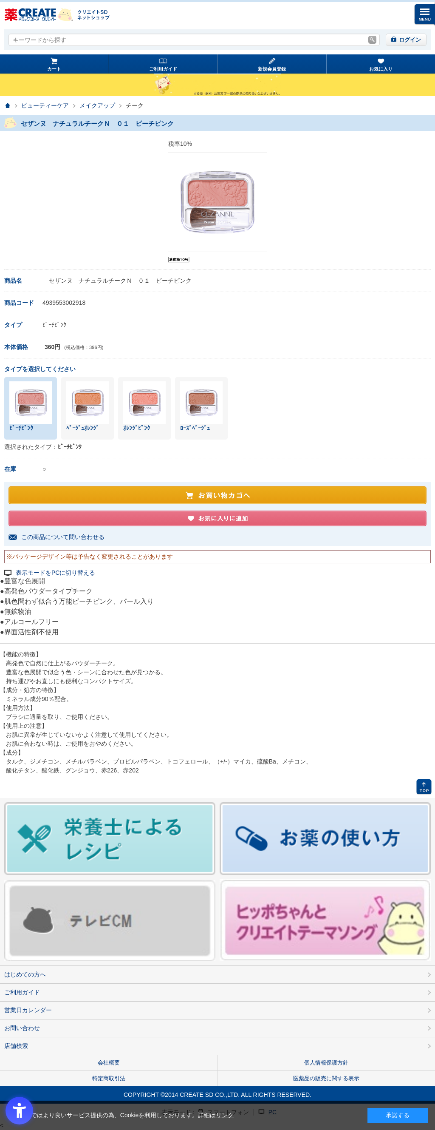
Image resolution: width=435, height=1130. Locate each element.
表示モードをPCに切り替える (55, 573)
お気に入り (381, 68)
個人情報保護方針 (326, 1062)
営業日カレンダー (28, 1010)
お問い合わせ (22, 1028)
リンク (225, 1115)
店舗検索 (16, 1045)
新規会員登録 (272, 68)
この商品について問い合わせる (63, 537)
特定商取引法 (108, 1078)
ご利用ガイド (163, 68)
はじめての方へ (25, 974)
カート (54, 68)
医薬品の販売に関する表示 (326, 1078)
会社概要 (109, 1062)
